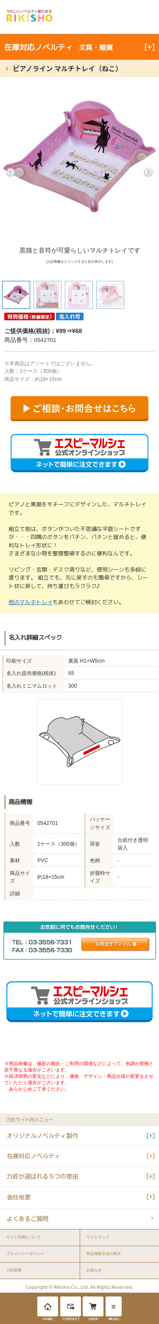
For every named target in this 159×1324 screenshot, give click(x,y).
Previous (10, 172)
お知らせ (94, 1270)
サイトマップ (97, 1237)
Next (148, 172)
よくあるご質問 (27, 1219)
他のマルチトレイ (30, 602)
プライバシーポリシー (25, 1254)
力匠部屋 (14, 1270)
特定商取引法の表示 (103, 1254)
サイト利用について (23, 1237)
